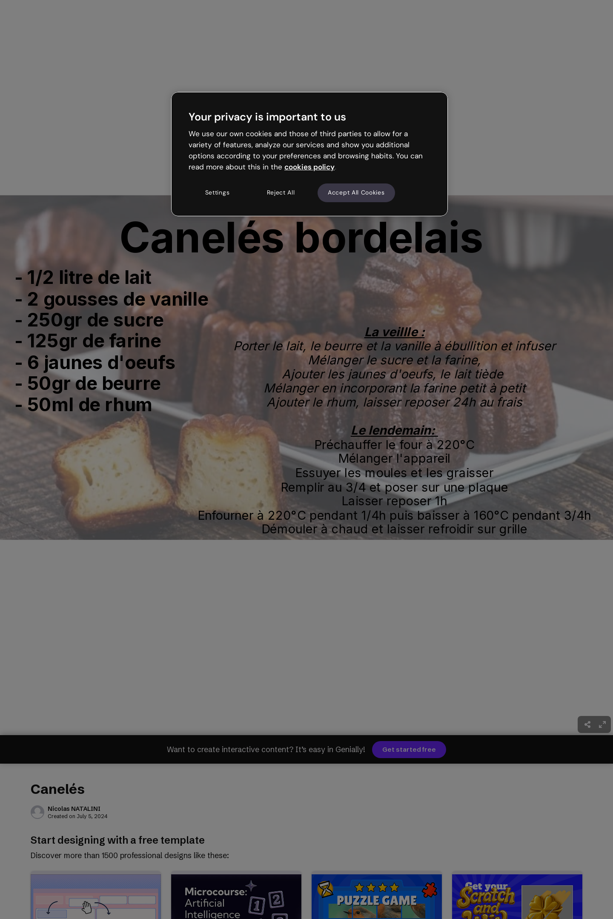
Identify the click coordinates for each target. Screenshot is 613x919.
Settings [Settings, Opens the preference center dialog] (217, 192)
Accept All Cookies (356, 192)
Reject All (281, 192)
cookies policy (309, 167)
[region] (309, 154)
